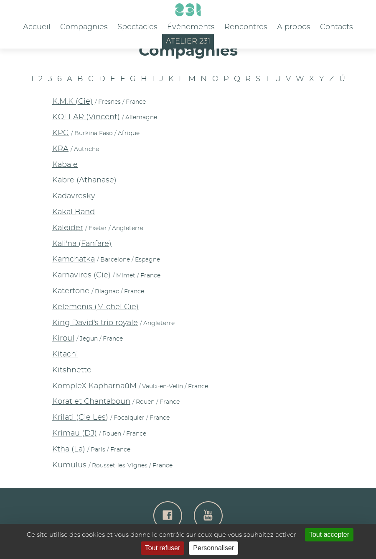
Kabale (65, 165)
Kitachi (65, 354)
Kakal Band (73, 212)
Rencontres (245, 27)
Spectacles (137, 27)
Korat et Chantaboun (91, 401)
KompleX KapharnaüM (94, 386)
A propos (293, 27)
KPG (60, 133)
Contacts (336, 27)
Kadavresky (73, 196)
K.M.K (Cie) (72, 101)
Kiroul (63, 338)
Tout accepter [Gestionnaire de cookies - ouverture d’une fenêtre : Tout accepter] (329, 534)
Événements (191, 27)
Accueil (37, 27)
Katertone (70, 291)
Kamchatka (73, 259)
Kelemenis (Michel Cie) (95, 307)
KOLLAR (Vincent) (86, 117)
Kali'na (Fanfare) (82, 244)
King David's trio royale (95, 323)
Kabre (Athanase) (84, 180)
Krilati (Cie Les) (80, 417)
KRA (60, 149)
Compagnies (84, 27)
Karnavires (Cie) (81, 275)
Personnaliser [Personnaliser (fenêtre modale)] (213, 547)
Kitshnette (71, 370)
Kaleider (67, 228)
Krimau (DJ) (74, 433)
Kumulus (69, 465)
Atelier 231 (188, 41)
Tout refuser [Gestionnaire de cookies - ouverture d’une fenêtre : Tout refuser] (162, 547)
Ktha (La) (68, 449)
